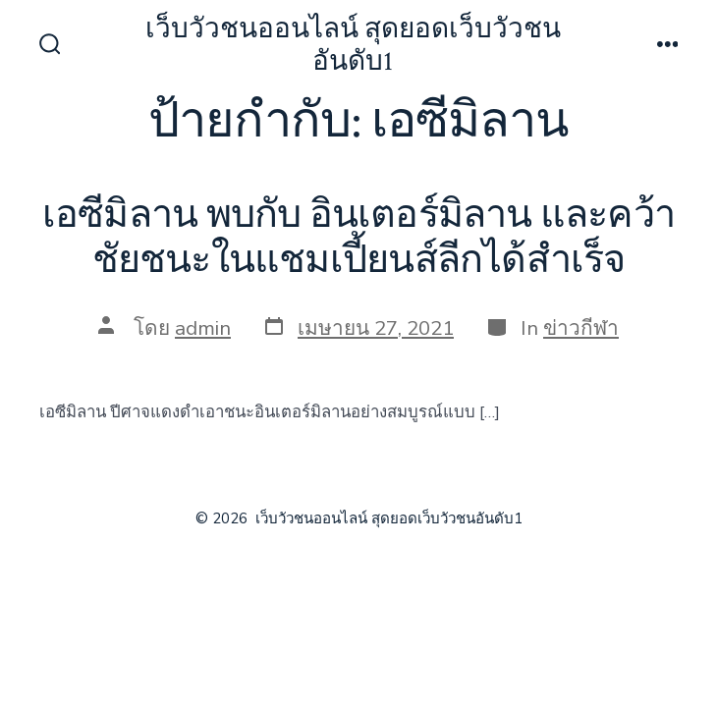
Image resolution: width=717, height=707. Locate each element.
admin (203, 328)
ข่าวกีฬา (581, 328)
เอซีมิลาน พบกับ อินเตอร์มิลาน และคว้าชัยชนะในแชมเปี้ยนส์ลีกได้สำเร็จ (358, 238)
